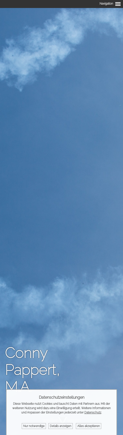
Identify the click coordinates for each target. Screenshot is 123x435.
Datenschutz (92, 412)
